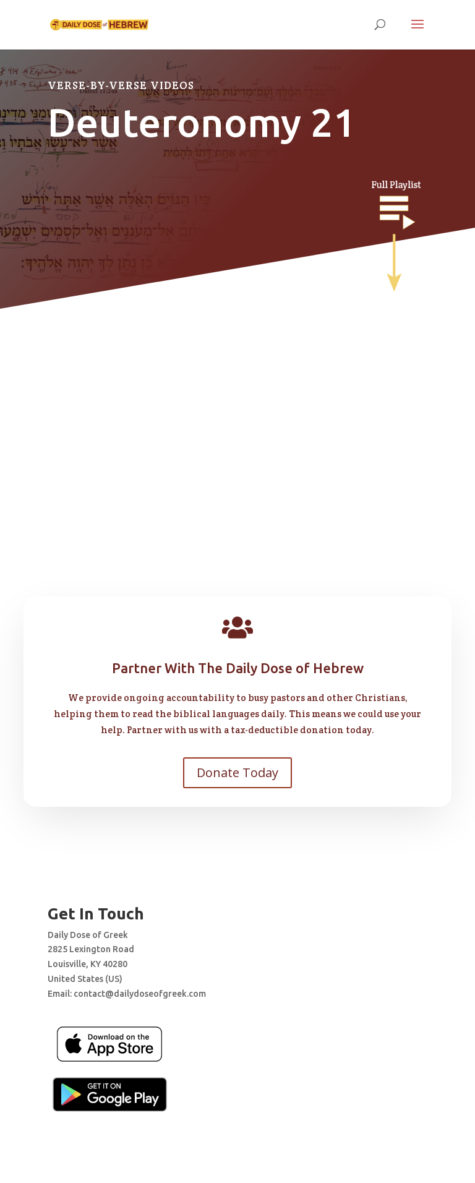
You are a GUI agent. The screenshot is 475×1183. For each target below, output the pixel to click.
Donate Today (237, 772)
